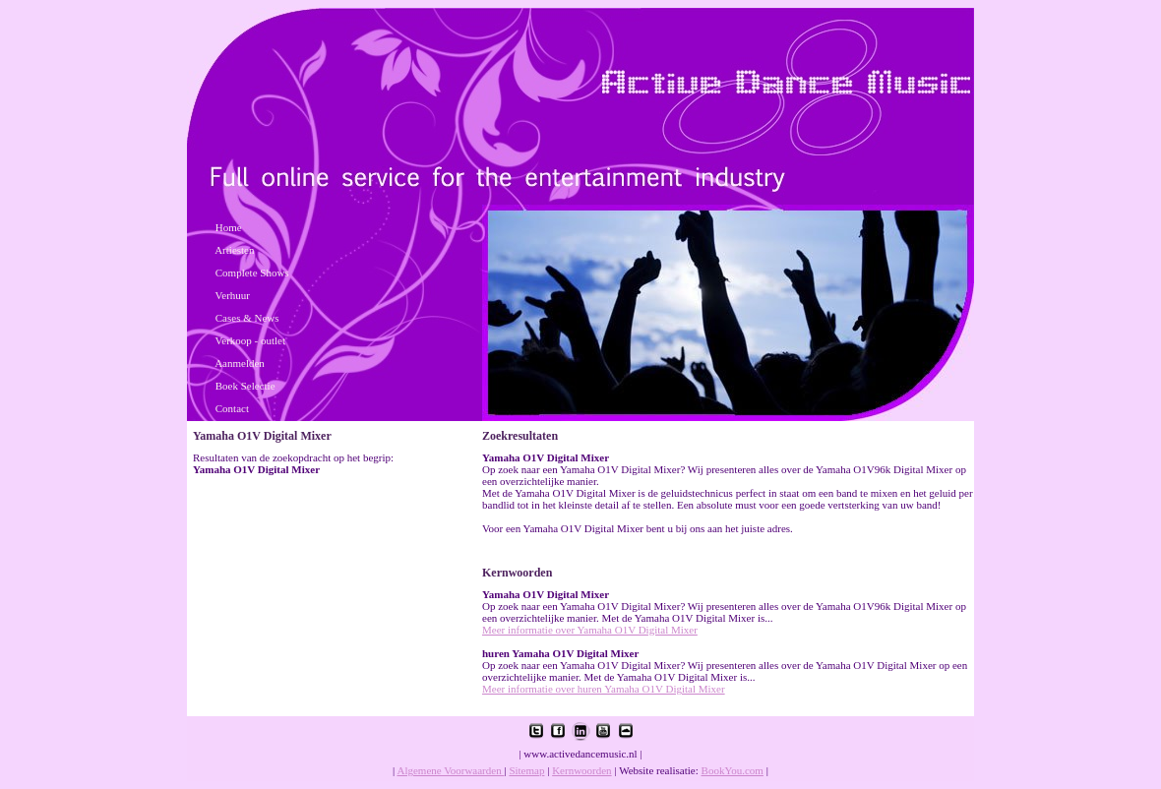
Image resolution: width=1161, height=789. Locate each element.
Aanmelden (239, 363)
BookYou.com (733, 770)
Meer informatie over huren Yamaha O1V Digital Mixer (603, 689)
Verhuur (232, 295)
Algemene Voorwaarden (450, 770)
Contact (232, 408)
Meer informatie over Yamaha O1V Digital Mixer (590, 630)
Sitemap (526, 770)
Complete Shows (252, 272)
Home (228, 227)
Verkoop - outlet (250, 340)
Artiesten (234, 250)
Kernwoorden (581, 770)
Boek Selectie (245, 386)
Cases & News (247, 318)
